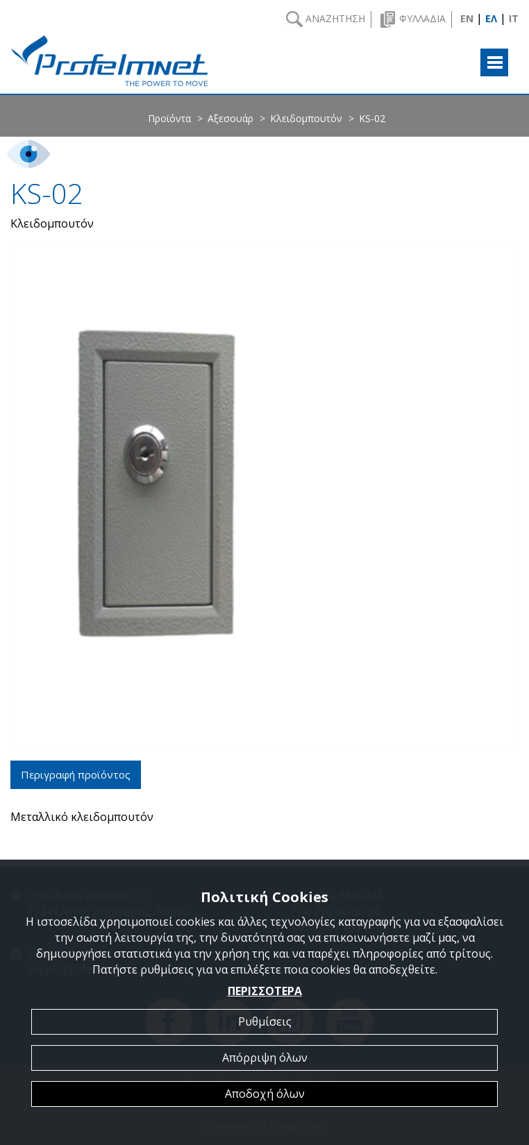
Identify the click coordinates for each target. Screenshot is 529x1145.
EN (466, 18)
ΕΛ (491, 18)
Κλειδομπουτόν (306, 118)
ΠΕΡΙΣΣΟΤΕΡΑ (265, 991)
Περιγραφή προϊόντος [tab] (76, 774)
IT (514, 18)
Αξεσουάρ (230, 118)
